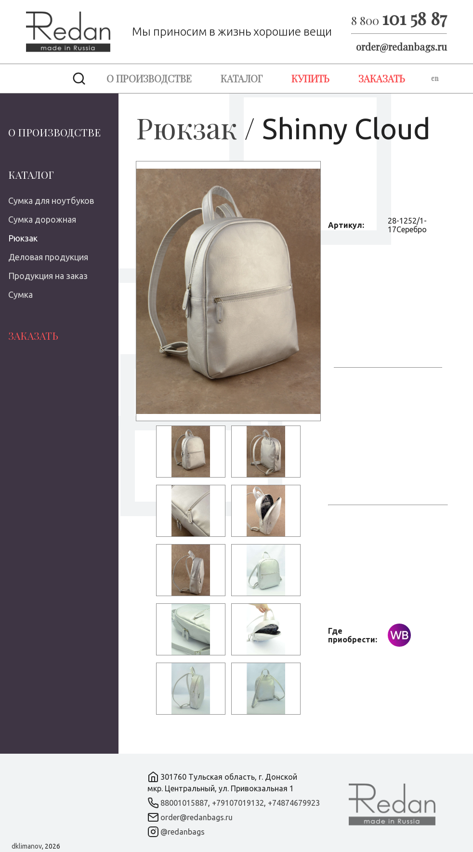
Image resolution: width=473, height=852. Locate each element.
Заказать (381, 78)
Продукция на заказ (48, 275)
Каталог (242, 78)
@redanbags (182, 831)
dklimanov (27, 846)
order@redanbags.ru (401, 46)
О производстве (149, 78)
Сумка (20, 294)
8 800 (399, 20)
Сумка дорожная (42, 219)
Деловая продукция (48, 257)
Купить (310, 78)
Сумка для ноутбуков (51, 200)
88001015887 (184, 803)
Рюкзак (23, 238)
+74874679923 (294, 803)
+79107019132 (238, 803)
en (434, 78)
